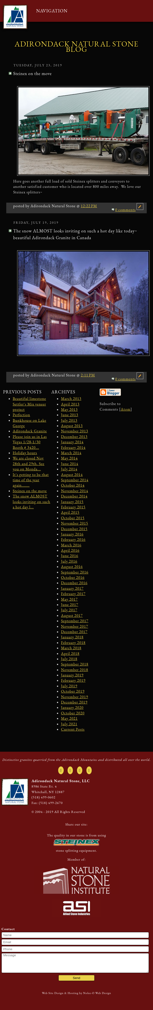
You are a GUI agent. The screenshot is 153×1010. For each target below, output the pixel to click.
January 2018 (72, 637)
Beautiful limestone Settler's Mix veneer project (29, 404)
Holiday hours (25, 452)
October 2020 (72, 713)
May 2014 (69, 458)
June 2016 (69, 555)
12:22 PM (89, 205)
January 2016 (72, 534)
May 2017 (69, 599)
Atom (125, 409)
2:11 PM (88, 375)
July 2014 (69, 469)
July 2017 (69, 609)
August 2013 (72, 425)
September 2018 (74, 664)
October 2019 (72, 691)
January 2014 (72, 441)
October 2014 (72, 485)
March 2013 (71, 398)
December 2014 (74, 496)
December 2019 (74, 702)
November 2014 (74, 490)
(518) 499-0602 (44, 797)
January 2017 (72, 588)
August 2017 (72, 615)
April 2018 (70, 653)
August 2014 (72, 474)
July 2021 (69, 724)
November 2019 (74, 696)
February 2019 (73, 680)
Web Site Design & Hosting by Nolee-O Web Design (76, 993)
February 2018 (73, 642)
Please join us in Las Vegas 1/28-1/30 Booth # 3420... (30, 442)
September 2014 (74, 479)
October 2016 (72, 577)
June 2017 (69, 604)
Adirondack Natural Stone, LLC (61, 780)
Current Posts (73, 729)
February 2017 (73, 593)
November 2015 (74, 523)
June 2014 (69, 463)
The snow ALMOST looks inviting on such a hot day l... (31, 502)
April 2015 (70, 512)
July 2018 (69, 658)
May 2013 (69, 409)
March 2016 (71, 545)
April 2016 (70, 550)
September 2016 (74, 572)
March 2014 (71, 452)
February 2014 (73, 447)
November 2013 (74, 431)
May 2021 (69, 718)
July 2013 (69, 420)
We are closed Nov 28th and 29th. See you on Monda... (28, 464)
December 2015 (74, 528)
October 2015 (72, 517)
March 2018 (71, 647)
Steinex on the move (30, 490)
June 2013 (69, 414)
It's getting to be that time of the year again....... (31, 480)
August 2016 (72, 566)
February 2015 (73, 507)
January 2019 (72, 675)
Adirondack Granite (30, 431)
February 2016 (73, 539)
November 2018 (74, 669)
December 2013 (74, 436)
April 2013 (70, 404)
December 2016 (74, 582)
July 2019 (69, 686)
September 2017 (74, 620)
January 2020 (72, 707)
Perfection (21, 414)
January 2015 (72, 501)
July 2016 (69, 561)
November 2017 (74, 626)
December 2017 (74, 631)
